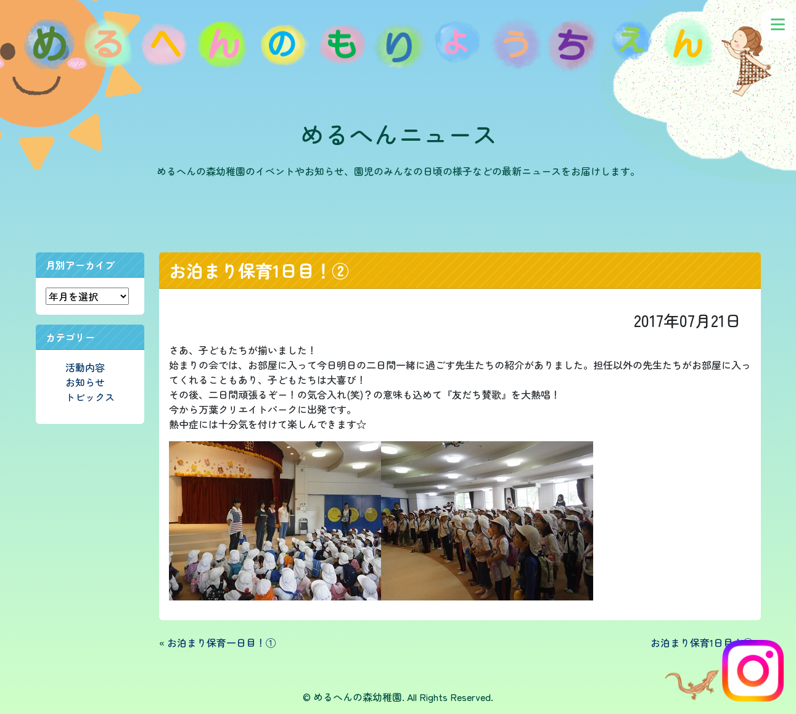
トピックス (90, 396)
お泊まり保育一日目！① (221, 642)
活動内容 (85, 367)
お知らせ (85, 382)
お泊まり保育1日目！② (259, 270)
